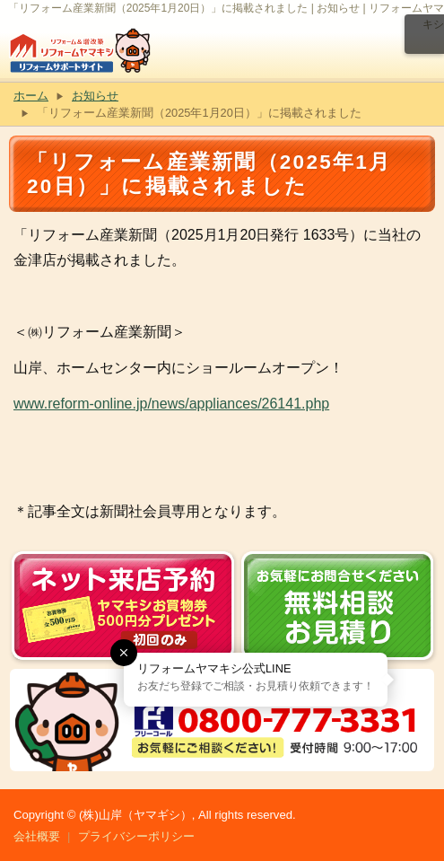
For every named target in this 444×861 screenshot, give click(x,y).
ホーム (30, 95)
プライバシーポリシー (136, 836)
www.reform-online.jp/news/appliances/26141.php (171, 403)
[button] (123, 652)
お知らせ (95, 95)
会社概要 (36, 836)
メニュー (424, 34)
